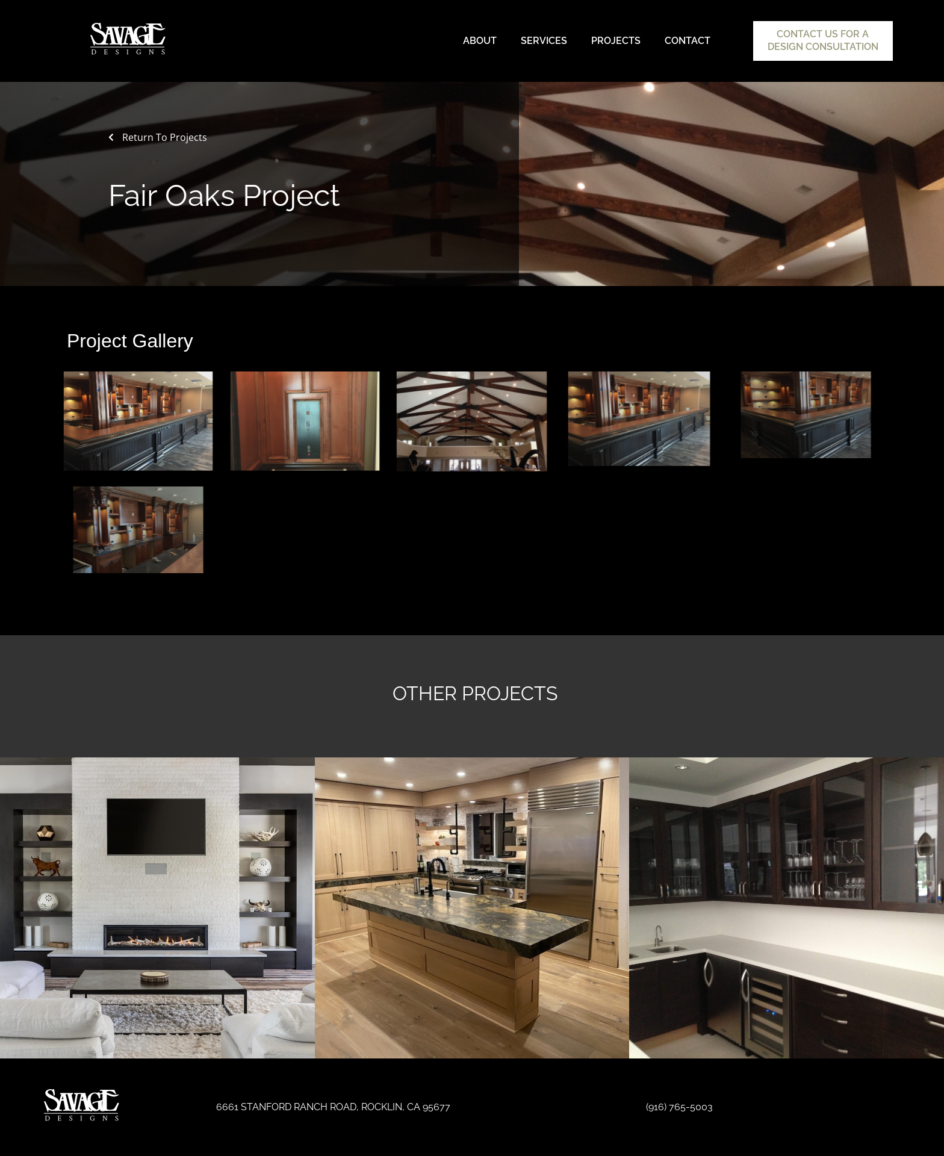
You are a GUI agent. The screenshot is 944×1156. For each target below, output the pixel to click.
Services (544, 40)
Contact (687, 40)
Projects (616, 40)
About (480, 40)
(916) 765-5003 (679, 1107)
